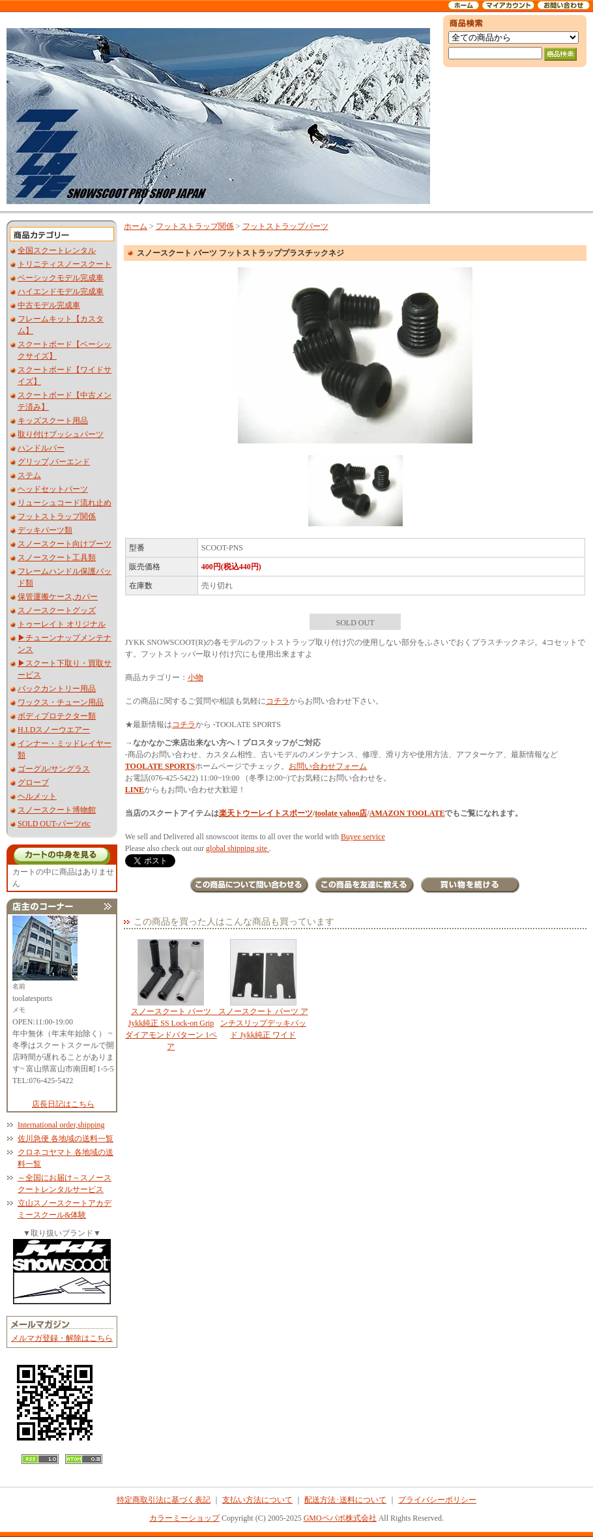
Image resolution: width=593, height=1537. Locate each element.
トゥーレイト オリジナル (62, 624)
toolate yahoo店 (341, 813)
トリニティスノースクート (64, 264)
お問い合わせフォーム (328, 766)
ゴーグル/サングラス (54, 768)
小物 (195, 677)
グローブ (33, 782)
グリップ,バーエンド (54, 461)
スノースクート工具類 (57, 557)
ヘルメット (37, 796)
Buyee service (363, 836)
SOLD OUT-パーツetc (54, 823)
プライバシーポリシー (437, 1499)
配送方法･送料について (345, 1499)
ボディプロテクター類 (57, 716)
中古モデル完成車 (49, 305)
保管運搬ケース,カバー (58, 596)
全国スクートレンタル (57, 250)
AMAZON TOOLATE (407, 813)
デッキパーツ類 (45, 530)
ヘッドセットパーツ (53, 489)
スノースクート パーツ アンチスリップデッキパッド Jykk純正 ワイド (263, 989)
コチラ (277, 701)
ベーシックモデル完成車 (61, 277)
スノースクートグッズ (57, 610)
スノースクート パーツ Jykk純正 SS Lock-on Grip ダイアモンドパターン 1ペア (172, 995)
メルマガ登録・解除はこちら (62, 1338)
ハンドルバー (41, 448)
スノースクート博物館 (57, 809)
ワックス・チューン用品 (61, 702)
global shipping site (237, 848)
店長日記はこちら (63, 1104)
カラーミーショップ (184, 1518)
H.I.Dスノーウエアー (54, 729)
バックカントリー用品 (57, 688)
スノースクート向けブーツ (64, 543)
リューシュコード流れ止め (64, 502)
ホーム (135, 226)
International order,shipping (61, 1124)
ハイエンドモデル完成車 (61, 291)
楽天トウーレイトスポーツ (266, 813)
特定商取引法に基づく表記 (163, 1499)
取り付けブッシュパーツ (61, 434)
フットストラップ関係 (57, 516)
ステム (29, 475)
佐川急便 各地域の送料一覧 (65, 1138)
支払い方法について (257, 1499)
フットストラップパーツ (285, 226)
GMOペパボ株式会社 (340, 1518)
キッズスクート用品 (53, 420)
